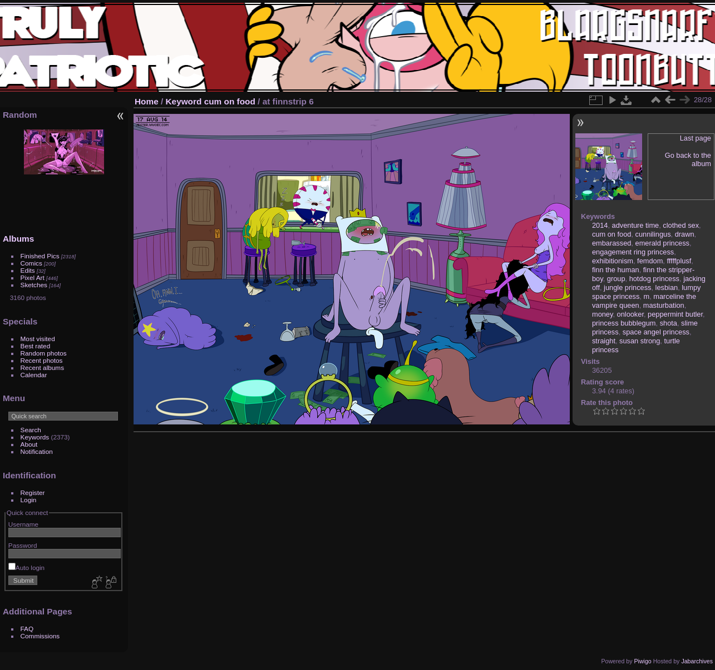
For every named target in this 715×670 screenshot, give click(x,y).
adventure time (635, 225)
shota (668, 323)
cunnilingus (653, 234)
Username (23, 524)
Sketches (34, 284)
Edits (28, 270)
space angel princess (656, 332)
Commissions (40, 635)
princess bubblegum (624, 323)
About (29, 444)
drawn (684, 234)
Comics (31, 263)
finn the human (615, 270)
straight (603, 341)
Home (147, 101)
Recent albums (42, 367)
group (616, 278)
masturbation (663, 305)
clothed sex (681, 225)
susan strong (639, 341)
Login (29, 499)
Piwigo (642, 661)
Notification (37, 451)
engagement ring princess (633, 252)
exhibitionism (612, 261)
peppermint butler (675, 314)
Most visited (38, 338)
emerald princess (662, 243)
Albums (18, 238)
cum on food (229, 101)
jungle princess (627, 287)
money (602, 314)
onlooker (630, 314)
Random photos (44, 353)
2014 (600, 225)
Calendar (34, 374)
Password (22, 545)
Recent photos (42, 360)
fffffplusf (679, 261)
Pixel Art (33, 277)
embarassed (611, 243)
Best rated (36, 345)
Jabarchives (697, 661)
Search (31, 429)
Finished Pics (40, 255)
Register (33, 492)
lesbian (666, 287)
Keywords (35, 437)
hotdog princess (654, 278)
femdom (650, 261)
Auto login (26, 567)
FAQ (27, 628)
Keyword (184, 101)
